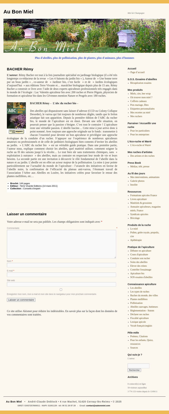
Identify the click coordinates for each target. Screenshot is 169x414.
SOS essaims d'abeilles (141, 277)
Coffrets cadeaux (138, 101)
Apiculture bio (137, 273)
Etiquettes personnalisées (142, 108)
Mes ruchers (136, 116)
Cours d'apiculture (139, 254)
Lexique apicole (138, 322)
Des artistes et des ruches (142, 156)
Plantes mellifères (139, 299)
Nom (10, 261)
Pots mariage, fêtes (139, 105)
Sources (134, 347)
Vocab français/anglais (141, 325)
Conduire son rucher (140, 258)
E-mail (10, 271)
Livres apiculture (138, 199)
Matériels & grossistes (141, 203)
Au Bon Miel (18, 11)
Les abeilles (136, 288)
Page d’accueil (138, 72)
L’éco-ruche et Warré (140, 145)
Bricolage (135, 218)
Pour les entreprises (139, 134)
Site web (11, 280)
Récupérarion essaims (140, 83)
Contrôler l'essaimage (140, 269)
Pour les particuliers (140, 130)
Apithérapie (136, 240)
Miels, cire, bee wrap (140, 93)
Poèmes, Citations (139, 336)
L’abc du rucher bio (64, 103)
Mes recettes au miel (140, 112)
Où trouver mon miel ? (141, 97)
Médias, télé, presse (139, 166)
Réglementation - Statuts (142, 310)
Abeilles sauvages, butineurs (144, 307)
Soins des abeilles (139, 262)
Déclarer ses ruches (139, 314)
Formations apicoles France (143, 195)
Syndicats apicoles (139, 214)
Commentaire (62, 228)
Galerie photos (137, 181)
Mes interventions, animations (145, 177)
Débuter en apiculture (140, 250)
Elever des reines (138, 266)
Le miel (134, 228)
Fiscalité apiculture (139, 318)
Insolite (134, 184)
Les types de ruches (139, 291)
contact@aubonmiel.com (98, 405)
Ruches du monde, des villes (144, 295)
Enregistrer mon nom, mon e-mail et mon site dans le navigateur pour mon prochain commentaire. (52, 294)
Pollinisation (136, 303)
